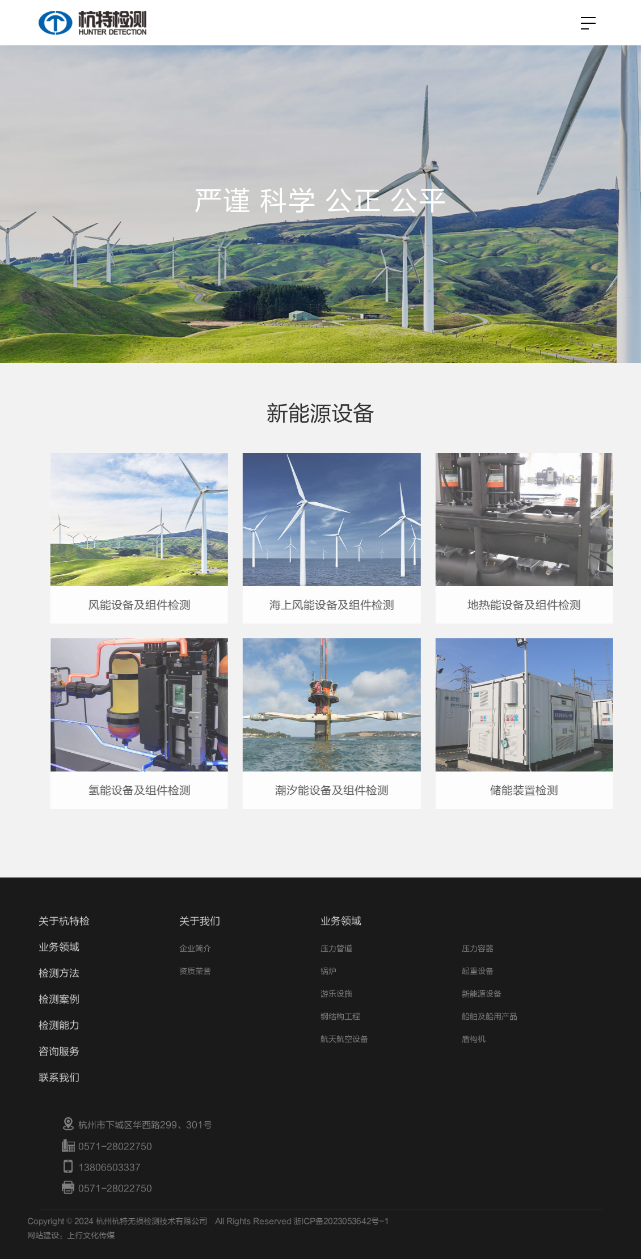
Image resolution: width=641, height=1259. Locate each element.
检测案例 (59, 1019)
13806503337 (101, 1187)
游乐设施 (336, 1014)
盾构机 (474, 1059)
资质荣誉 (195, 991)
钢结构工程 (340, 1036)
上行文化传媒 (70, 1236)
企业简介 (195, 968)
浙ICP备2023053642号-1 (321, 1221)
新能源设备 (481, 1014)
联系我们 (59, 1098)
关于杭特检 (64, 941)
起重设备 (478, 991)
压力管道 (336, 968)
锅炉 (328, 991)
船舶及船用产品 (489, 1036)
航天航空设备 (344, 1059)
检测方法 (59, 993)
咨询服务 (59, 1072)
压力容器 (478, 968)
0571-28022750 (106, 1166)
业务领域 (59, 967)
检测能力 (59, 1046)
